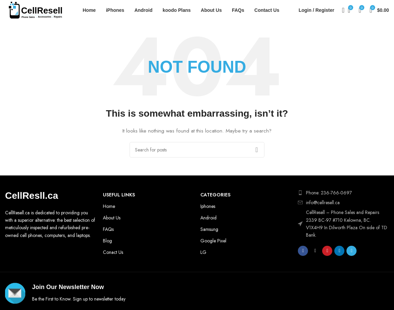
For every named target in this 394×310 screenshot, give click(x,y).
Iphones (207, 206)
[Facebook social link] (303, 251)
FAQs (108, 229)
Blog (107, 240)
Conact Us (113, 252)
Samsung (209, 229)
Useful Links (119, 194)
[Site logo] (35, 9)
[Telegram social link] (351, 251)
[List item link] (343, 202)
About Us (111, 217)
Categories (215, 194)
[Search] (341, 10)
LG (203, 252)
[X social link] (315, 251)
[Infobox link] (99, 293)
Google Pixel (213, 240)
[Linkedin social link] (339, 251)
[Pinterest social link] (327, 251)
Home (109, 206)
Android (208, 217)
